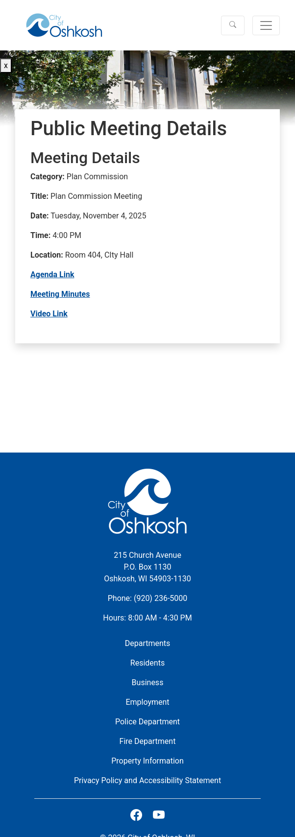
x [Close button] (6, 65)
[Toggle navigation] (266, 25)
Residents (147, 663)
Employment (147, 702)
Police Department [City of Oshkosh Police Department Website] (147, 721)
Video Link (49, 313)
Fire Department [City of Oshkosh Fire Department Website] (148, 741)
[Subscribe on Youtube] (159, 815)
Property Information (147, 760)
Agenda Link (52, 274)
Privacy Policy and (147, 780)
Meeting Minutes (60, 294)
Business (148, 682)
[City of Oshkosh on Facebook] (136, 815)
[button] (233, 25)
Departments (148, 643)
